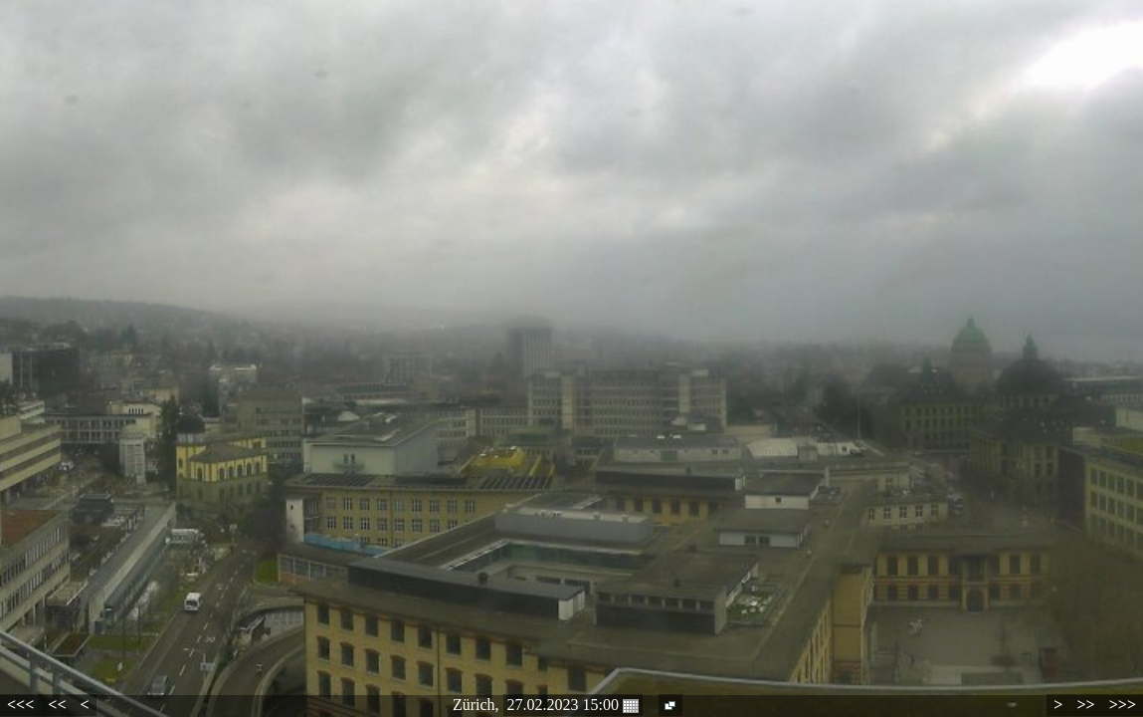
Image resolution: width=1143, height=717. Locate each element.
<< (57, 704)
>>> (1122, 704)
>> (1085, 704)
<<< (20, 704)
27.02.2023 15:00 (573, 705)
